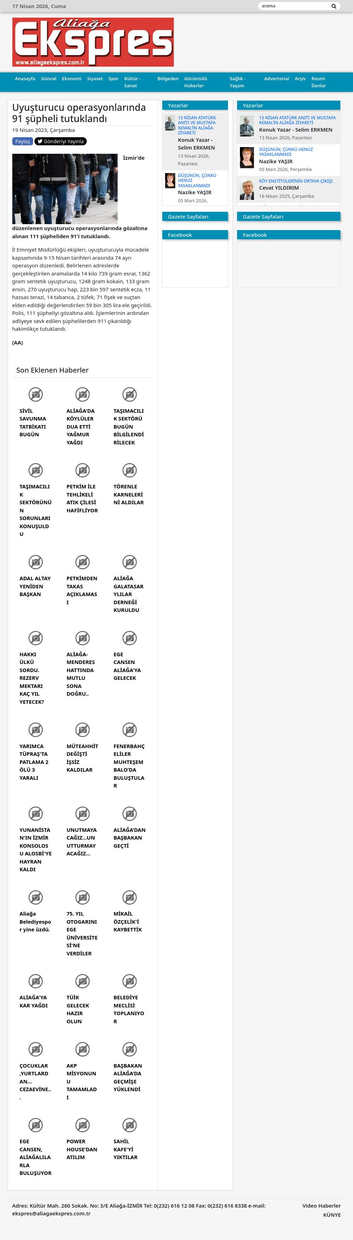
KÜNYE (332, 1214)
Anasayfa (25, 78)
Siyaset (95, 78)
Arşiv (300, 78)
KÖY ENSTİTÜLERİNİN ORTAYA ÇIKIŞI (296, 181)
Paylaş (22, 141)
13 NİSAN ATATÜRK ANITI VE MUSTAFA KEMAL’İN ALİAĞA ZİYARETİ (197, 125)
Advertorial (276, 78)
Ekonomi (71, 78)
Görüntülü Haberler (195, 82)
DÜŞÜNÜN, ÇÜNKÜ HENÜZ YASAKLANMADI (286, 151)
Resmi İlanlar (319, 82)
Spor (114, 78)
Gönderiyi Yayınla (61, 141)
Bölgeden (167, 78)
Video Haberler (321, 1205)
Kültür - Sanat (132, 82)
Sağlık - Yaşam (238, 82)
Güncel (49, 78)
